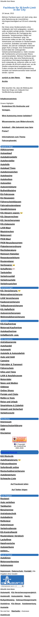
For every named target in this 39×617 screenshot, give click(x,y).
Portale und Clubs (9, 394)
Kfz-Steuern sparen (11, 213)
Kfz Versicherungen (10, 220)
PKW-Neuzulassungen (11, 243)
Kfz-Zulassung (7, 224)
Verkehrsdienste (8, 528)
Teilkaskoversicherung (11, 305)
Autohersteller (7, 161)
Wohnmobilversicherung (12, 317)
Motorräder (5, 379)
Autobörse (5, 604)
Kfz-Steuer (16, 604)
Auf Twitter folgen (19, 490)
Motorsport (5, 235)
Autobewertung (8, 475)
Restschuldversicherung (12, 471)
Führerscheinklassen (10, 202)
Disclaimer (5, 433)
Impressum (6, 422)
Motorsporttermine (9, 561)
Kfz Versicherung (10, 291)
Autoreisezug (7, 525)
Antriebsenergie (8, 342)
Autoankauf (6, 153)
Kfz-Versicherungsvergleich (24, 592)
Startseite (15, 611)
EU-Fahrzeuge (7, 194)
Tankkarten (5, 506)
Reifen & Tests (7, 398)
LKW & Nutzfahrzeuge (11, 375)
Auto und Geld (7, 357)
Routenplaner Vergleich (12, 536)
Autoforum (5, 615)
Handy (27, 596)
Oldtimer (4, 387)
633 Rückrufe (7, 456)
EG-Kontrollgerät (8, 532)
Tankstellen (6, 272)
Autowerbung (7, 547)
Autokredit (5, 596)
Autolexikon (6, 179)
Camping (4, 361)
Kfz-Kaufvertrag (8, 324)
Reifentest (5, 521)
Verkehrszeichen (8, 284)
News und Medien (9, 383)
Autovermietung (8, 187)
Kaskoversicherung (10, 302)
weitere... (4, 551)
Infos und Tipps (8, 372)
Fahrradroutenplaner (10, 205)
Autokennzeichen (9, 172)
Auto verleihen (7, 502)
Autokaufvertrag (8, 331)
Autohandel (6, 346)
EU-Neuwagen (7, 198)
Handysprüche (7, 543)
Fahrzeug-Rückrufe (9, 452)
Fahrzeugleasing (8, 463)
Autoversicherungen (10, 313)
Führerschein (7, 368)
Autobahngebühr (8, 157)
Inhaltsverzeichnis (8, 99)
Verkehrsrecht (7, 413)
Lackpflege (5, 539)
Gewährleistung (8, 209)
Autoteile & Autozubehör (12, 353)
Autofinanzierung (10, 460)
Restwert (4, 498)
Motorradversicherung (11, 294)
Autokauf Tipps (7, 168)
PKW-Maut (5, 239)
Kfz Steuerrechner (9, 216)
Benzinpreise (6, 510)
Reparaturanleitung (9, 257)
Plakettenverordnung (10, 246)
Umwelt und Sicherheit (11, 409)
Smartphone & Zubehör (12, 405)
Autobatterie (6, 517)
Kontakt (28, 571)
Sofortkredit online (9, 467)
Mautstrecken (7, 231)
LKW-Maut (5, 228)
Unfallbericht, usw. (9, 335)
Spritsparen (7, 265)
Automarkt (5, 349)
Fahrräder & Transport (11, 364)
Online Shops (7, 390)
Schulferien (7, 269)
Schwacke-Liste (8, 478)
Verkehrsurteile (7, 280)
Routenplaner (7, 261)
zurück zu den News (11, 78)
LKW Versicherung (9, 298)
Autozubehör (17, 596)
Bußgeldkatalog (8, 190)
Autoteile (4, 607)
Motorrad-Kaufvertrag (11, 327)
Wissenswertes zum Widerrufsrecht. (18, 122)
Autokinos (5, 558)
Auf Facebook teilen (19, 484)
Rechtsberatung (8, 250)
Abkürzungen (7, 149)
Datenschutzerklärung (11, 425)
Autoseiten (5, 183)
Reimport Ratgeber (9, 254)
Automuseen (6, 565)
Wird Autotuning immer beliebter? (17, 116)
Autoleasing (6, 175)
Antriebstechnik (8, 513)
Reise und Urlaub (8, 402)
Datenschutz (17, 571)
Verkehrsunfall (7, 276)
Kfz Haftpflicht (7, 309)
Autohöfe (5, 164)
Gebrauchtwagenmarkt (26, 600)
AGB (2, 429)
